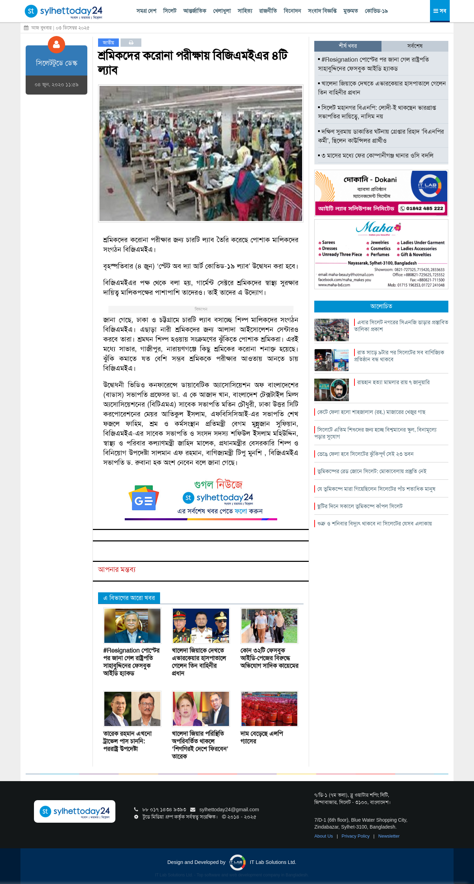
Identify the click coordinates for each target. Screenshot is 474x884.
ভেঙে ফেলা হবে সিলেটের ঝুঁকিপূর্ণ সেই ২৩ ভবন (365, 454)
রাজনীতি (268, 11)
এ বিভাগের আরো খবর (129, 598)
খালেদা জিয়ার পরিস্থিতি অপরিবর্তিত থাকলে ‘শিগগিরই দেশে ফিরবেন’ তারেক (200, 745)
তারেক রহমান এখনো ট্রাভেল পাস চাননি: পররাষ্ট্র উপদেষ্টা (127, 741)
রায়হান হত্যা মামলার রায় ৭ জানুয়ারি (393, 382)
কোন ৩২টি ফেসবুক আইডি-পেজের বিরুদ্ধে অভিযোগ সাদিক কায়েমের (269, 658)
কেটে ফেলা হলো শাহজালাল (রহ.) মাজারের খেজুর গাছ (371, 412)
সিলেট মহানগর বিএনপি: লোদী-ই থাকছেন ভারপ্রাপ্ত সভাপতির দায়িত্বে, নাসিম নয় (377, 112)
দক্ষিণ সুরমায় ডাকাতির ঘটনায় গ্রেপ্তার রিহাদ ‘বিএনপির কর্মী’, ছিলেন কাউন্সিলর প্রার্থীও (381, 136)
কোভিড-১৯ (376, 11)
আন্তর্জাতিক (194, 11)
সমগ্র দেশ (146, 11)
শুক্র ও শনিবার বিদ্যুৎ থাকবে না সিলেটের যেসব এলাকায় (374, 523)
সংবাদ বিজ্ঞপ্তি (322, 11)
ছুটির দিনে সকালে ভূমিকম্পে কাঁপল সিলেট (360, 506)
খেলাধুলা (222, 11)
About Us (324, 836)
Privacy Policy (356, 836)
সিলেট (169, 11)
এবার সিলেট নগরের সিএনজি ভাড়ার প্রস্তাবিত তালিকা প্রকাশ (401, 326)
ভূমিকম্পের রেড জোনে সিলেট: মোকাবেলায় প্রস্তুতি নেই (372, 471)
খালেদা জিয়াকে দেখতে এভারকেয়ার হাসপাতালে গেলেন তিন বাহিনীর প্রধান (199, 662)
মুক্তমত (350, 11)
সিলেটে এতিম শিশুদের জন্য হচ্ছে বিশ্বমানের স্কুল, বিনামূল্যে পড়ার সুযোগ (375, 433)
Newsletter (389, 836)
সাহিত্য (245, 11)
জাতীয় (108, 42)
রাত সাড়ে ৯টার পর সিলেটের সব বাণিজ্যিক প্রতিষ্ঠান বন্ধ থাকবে (399, 356)
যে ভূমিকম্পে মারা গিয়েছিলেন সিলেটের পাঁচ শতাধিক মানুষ (376, 489)
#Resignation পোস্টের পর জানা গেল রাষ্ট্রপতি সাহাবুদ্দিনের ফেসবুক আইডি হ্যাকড (131, 662)
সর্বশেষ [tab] (414, 46)
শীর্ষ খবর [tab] (348, 46)
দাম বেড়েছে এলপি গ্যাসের (261, 737)
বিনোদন (292, 11)
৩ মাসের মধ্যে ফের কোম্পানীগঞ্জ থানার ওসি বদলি (375, 155)
